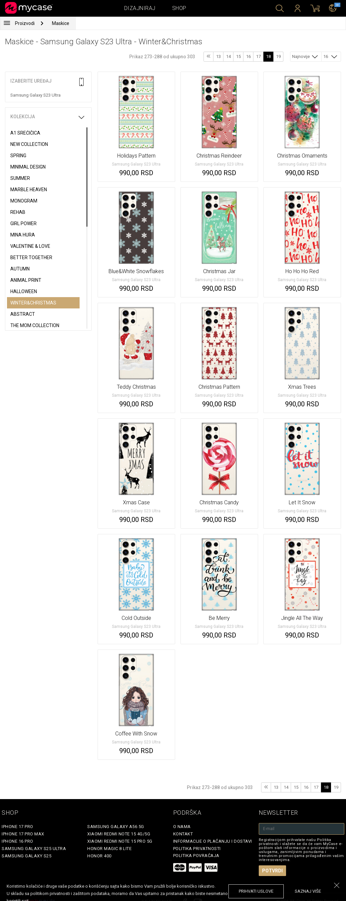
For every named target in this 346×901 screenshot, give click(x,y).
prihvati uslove (256, 891)
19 (278, 56)
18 (268, 56)
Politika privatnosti (197, 848)
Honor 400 (99, 855)
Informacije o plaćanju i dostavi (212, 841)
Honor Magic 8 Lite (109, 848)
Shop (179, 8)
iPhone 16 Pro (17, 841)
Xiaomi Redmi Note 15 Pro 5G (120, 841)
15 (238, 56)
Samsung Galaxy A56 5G (115, 826)
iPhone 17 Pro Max (23, 833)
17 (258, 56)
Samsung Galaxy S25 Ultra (34, 848)
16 (248, 56)
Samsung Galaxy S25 (26, 855)
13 (218, 56)
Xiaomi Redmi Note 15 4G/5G (118, 833)
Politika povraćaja (196, 855)
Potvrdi (272, 870)
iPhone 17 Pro (17, 826)
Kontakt (183, 833)
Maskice (60, 23)
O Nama (182, 826)
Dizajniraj (140, 8)
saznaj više (308, 891)
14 (228, 56)
